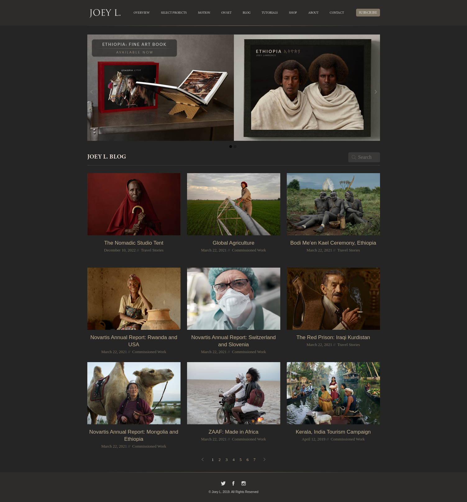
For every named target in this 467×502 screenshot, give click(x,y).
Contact (337, 13)
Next (364, 92)
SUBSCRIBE (368, 13)
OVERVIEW (142, 13)
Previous (102, 92)
